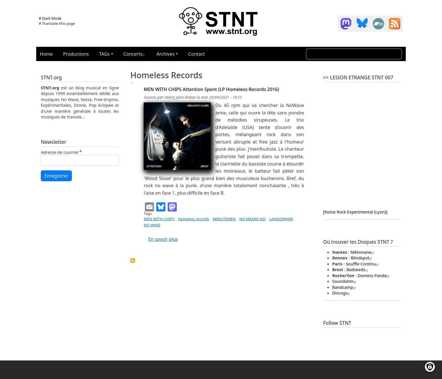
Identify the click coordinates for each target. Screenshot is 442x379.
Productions (76, 54)
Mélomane (362, 252)
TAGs (104, 54)
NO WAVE (152, 224)
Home (46, 54)
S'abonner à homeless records (132, 260)
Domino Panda (374, 275)
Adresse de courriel (59, 152)
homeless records (193, 218)
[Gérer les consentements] (430, 367)
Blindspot (362, 258)
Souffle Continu (363, 264)
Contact (196, 54)
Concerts (134, 54)
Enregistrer (56, 176)
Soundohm (345, 281)
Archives (166, 54)
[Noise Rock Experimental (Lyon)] (355, 212)
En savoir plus (163, 239)
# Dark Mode (50, 18)
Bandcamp (344, 287)
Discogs (341, 293)
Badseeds (357, 269)
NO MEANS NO (252, 218)
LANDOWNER (281, 218)
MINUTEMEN (224, 218)
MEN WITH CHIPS (159, 218)
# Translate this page (57, 23)
